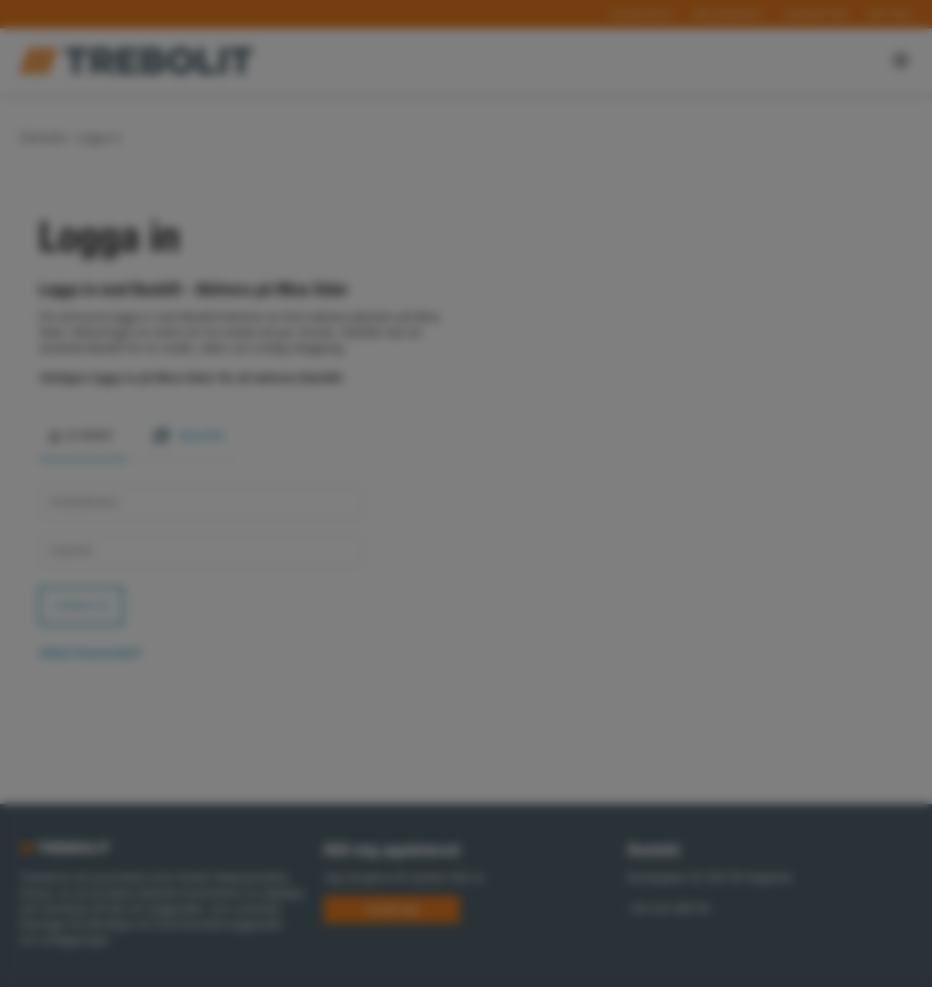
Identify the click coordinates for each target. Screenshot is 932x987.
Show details (274, 533)
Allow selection (542, 588)
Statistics (464, 554)
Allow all (639, 588)
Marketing (543, 554)
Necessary (295, 554)
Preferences (382, 554)
